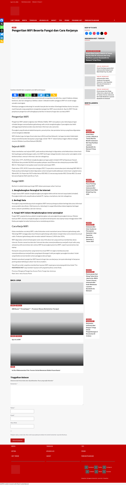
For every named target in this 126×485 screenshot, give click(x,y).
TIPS (60, 20)
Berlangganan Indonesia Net (92, 478)
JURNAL (14, 27)
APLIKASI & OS (43, 20)
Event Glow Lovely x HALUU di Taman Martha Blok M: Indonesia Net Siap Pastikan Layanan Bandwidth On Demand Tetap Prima (92, 142)
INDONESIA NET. (96, 51)
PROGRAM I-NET (77, 20)
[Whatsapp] (28, 95)
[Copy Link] (54, 95)
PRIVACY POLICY (37, 2)
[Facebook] (15, 95)
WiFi (63, 101)
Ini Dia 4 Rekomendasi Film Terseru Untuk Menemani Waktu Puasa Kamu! (36, 370)
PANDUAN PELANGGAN (92, 20)
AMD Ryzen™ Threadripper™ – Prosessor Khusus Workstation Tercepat (35, 309)
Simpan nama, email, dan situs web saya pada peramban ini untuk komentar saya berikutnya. (38, 435)
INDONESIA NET (18, 268)
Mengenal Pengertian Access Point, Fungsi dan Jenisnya (34, 271)
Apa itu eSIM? (16, 340)
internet (27, 133)
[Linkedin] (47, 95)
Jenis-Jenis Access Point (22, 273)
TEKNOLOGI (33, 20)
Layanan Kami (100, 478)
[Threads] (34, 95)
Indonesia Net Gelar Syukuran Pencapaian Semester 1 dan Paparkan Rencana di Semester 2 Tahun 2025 (104, 82)
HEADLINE (89, 51)
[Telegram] (41, 95)
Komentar (14, 384)
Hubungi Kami (83, 478)
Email (12, 415)
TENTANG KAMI (26, 2)
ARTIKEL (13, 451)
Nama (12, 408)
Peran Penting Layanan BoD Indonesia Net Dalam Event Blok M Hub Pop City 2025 (105, 70)
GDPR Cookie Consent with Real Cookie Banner (14, 484)
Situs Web (13, 423)
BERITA (24, 20)
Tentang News (105, 478)
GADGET (53, 20)
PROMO (67, 20)
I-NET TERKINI (15, 20)
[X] (21, 95)
